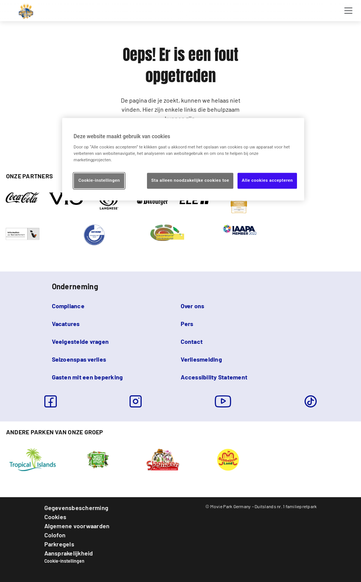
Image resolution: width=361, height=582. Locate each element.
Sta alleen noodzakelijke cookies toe (190, 180)
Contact (192, 341)
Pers (187, 323)
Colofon (55, 534)
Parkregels (59, 544)
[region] (183, 159)
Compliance (68, 305)
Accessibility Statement (214, 377)
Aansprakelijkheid (68, 553)
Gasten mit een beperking (87, 377)
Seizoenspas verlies (79, 359)
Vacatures (66, 323)
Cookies (55, 516)
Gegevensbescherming (76, 507)
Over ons (193, 305)
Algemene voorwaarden (77, 525)
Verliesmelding (201, 359)
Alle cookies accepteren (267, 180)
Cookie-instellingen (64, 560)
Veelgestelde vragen (80, 341)
